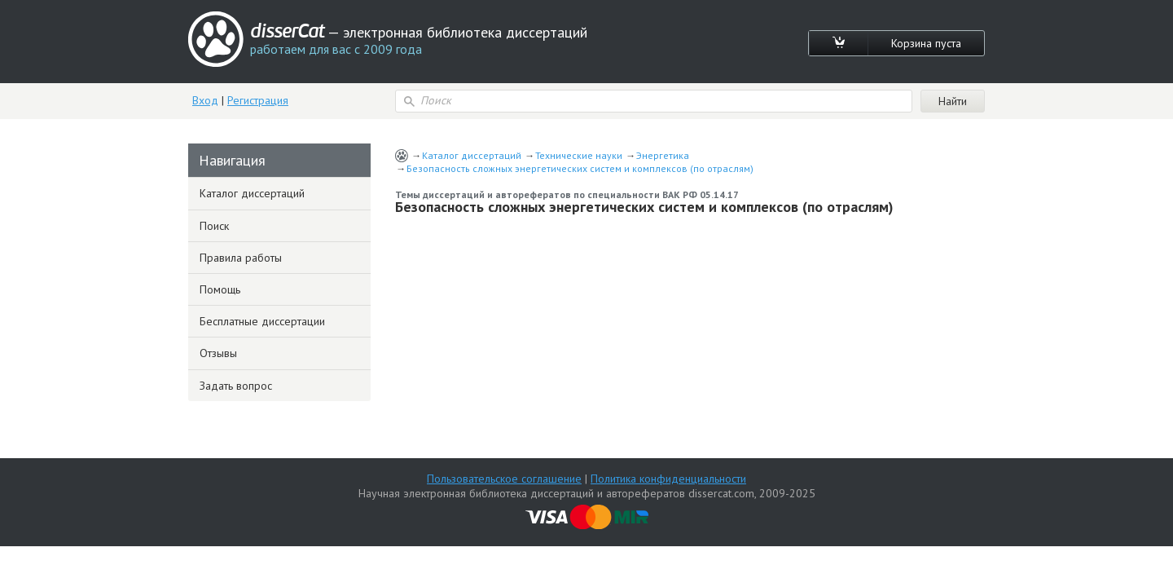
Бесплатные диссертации (262, 321)
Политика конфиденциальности (668, 478)
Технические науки (578, 155)
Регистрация (257, 100)
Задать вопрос (236, 385)
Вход (205, 100)
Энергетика (662, 155)
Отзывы (218, 353)
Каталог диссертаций (471, 155)
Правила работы (241, 257)
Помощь (220, 289)
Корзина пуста (926, 43)
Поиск (214, 225)
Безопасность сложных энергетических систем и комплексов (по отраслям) (579, 168)
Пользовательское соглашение (504, 478)
